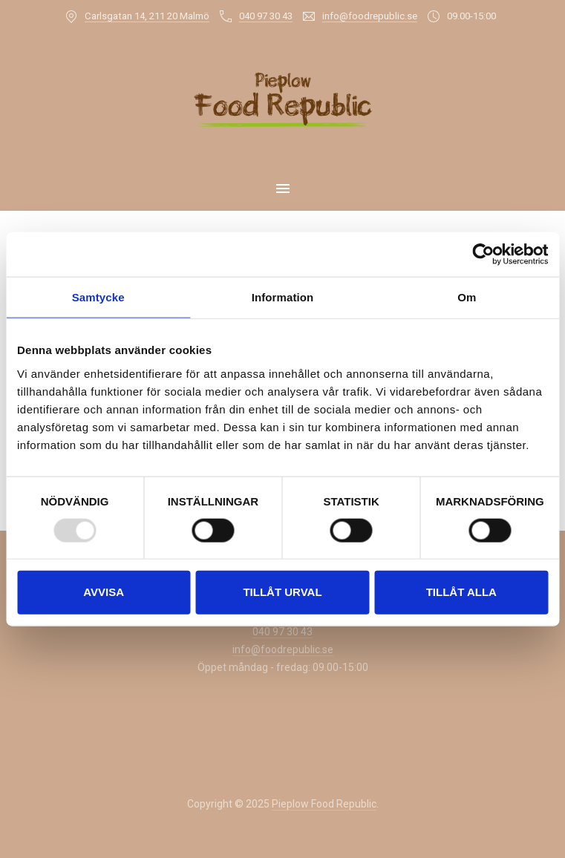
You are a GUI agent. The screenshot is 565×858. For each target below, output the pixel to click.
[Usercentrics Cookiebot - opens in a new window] (483, 254)
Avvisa (103, 592)
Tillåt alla (461, 592)
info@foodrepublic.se (369, 16)
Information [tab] (283, 297)
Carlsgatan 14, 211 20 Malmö (147, 16)
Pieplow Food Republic (324, 804)
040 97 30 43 (266, 16)
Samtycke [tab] (98, 297)
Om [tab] (466, 297)
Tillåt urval (282, 592)
